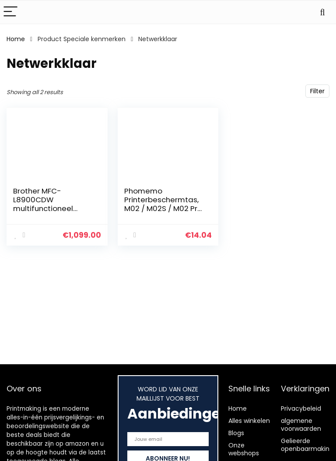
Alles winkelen (249, 420)
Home (16, 39)
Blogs (236, 433)
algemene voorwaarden (301, 424)
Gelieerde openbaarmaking (307, 444)
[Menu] (10, 12)
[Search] (322, 12)
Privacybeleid (301, 408)
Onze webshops (243, 449)
